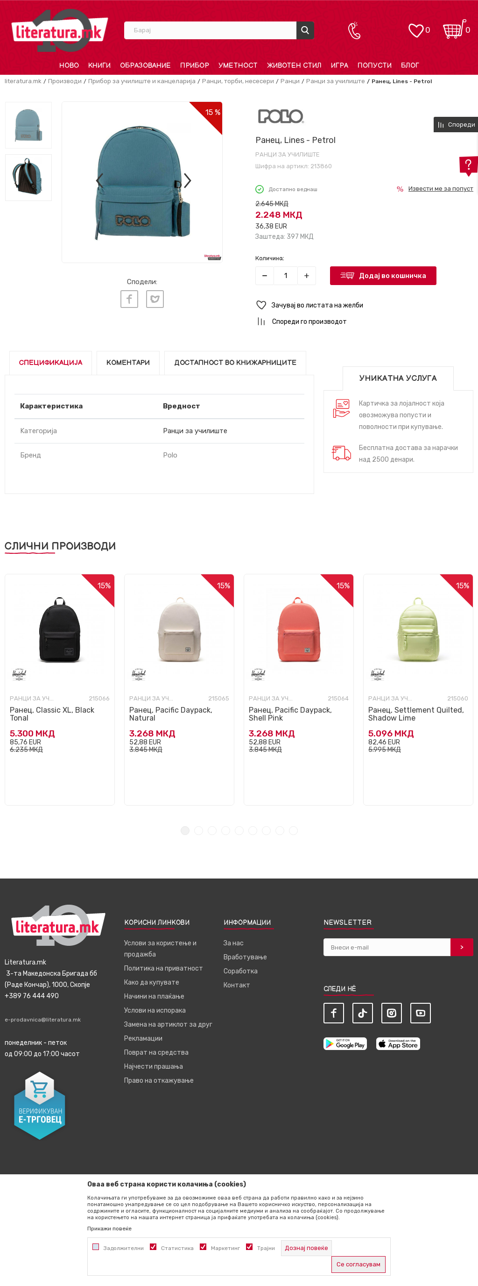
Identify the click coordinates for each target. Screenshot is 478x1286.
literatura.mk (23, 81)
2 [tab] (198, 830)
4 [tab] (225, 830)
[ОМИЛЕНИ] (416, 26)
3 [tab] (212, 830)
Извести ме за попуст (440, 188)
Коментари (128, 362)
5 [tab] (239, 830)
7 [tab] (266, 830)
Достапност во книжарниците (235, 362)
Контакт (237, 985)
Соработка (241, 971)
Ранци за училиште (335, 81)
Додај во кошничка (392, 275)
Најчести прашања (153, 1067)
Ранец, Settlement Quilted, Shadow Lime (416, 714)
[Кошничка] (454, 26)
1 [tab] (185, 830)
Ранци (290, 81)
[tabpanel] (60, 690)
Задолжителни (124, 1248)
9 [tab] (293, 830)
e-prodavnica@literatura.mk (43, 1019)
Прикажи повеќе (109, 1228)
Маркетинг (225, 1248)
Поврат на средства (156, 1053)
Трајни (266, 1248)
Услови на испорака (155, 1011)
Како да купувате (151, 982)
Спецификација (50, 362)
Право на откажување (159, 1081)
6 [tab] (252, 830)
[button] (364, 305)
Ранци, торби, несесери (238, 81)
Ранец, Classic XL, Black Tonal (52, 714)
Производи (65, 81)
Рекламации (143, 1039)
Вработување (245, 957)
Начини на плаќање (154, 996)
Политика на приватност (163, 968)
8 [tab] (279, 830)
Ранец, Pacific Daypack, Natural (170, 714)
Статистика (177, 1248)
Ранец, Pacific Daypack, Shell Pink (290, 714)
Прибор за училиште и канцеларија (142, 81)
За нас (234, 943)
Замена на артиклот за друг (168, 1025)
